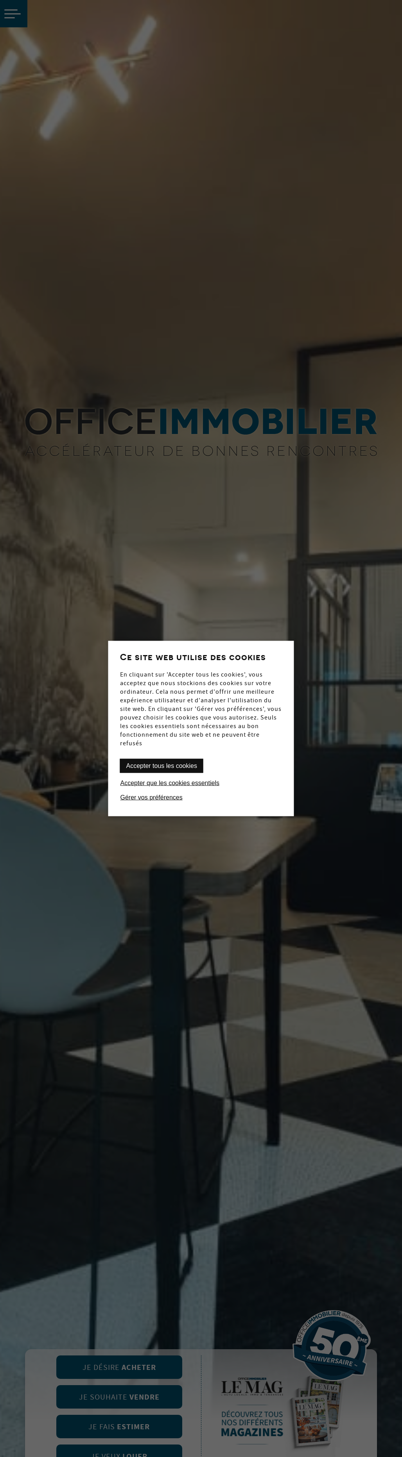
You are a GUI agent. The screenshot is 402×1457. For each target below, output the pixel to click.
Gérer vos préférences (151, 797)
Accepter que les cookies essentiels (169, 783)
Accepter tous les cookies (161, 765)
